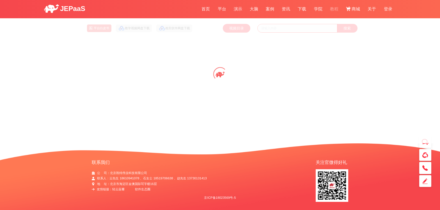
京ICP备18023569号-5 (220, 197)
